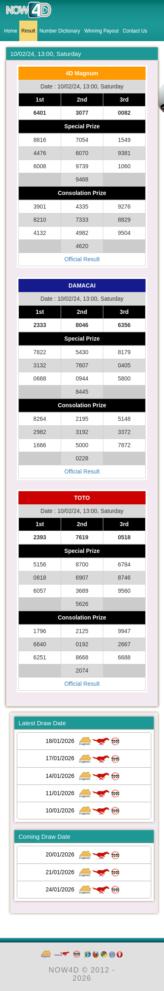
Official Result (82, 259)
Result (28, 31)
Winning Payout (101, 31)
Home (10, 31)
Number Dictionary (59, 31)
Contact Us (135, 31)
